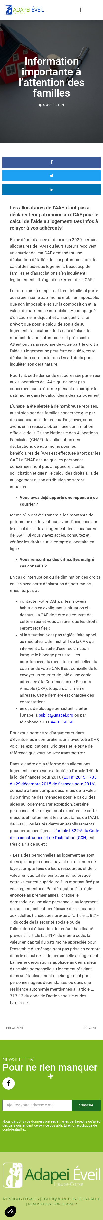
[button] (81, 10)
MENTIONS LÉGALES (21, 1199)
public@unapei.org (56, 715)
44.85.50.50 (62, 722)
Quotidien (53, 105)
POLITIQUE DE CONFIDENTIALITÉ (71, 1199)
